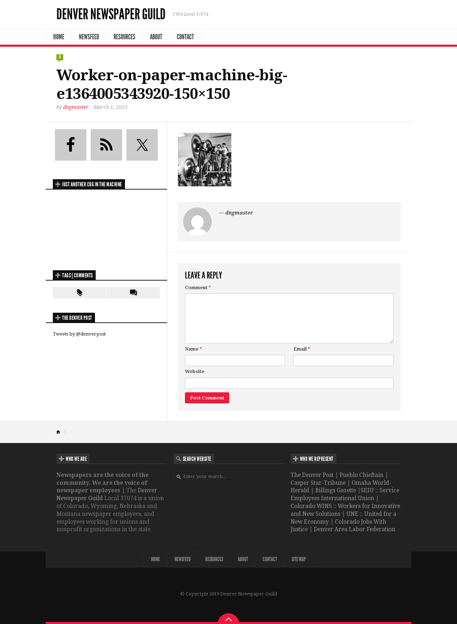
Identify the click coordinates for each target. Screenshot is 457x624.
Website (194, 371)
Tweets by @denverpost (79, 334)
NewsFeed (89, 36)
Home (58, 36)
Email (301, 349)
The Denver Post (312, 475)
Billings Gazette (335, 490)
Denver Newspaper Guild (111, 14)
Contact (185, 36)
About (156, 36)
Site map (299, 559)
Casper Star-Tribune (318, 482)
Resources (124, 36)
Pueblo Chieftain (361, 475)
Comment (198, 287)
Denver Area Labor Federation (354, 529)
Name (193, 349)
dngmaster (76, 107)
